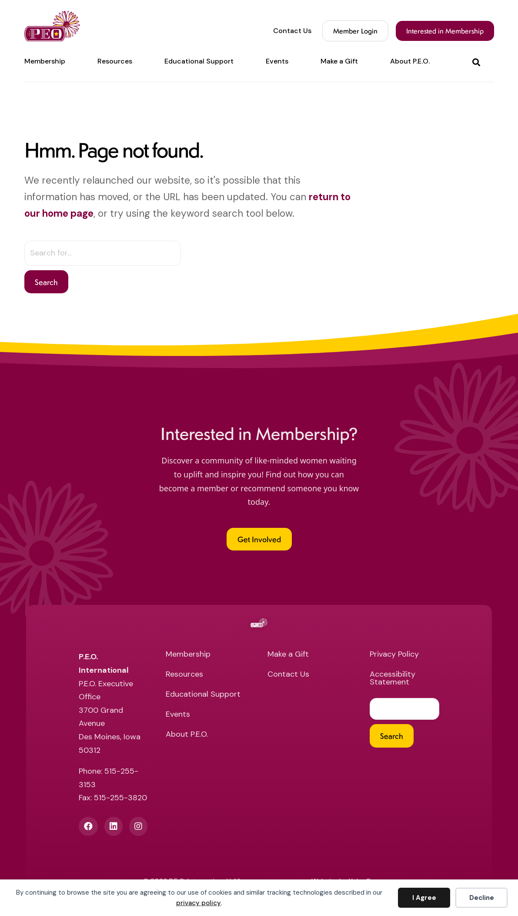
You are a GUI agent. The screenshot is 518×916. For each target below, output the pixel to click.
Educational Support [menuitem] (199, 61)
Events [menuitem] (277, 61)
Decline (481, 897)
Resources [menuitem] (114, 61)
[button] (478, 61)
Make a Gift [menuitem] (339, 61)
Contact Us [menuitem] (292, 30)
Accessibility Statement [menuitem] (392, 678)
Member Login (355, 31)
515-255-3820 (120, 797)
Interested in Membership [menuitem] (445, 31)
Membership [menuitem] (44, 61)
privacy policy (198, 903)
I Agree (424, 897)
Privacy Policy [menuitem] (394, 654)
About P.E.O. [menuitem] (410, 61)
